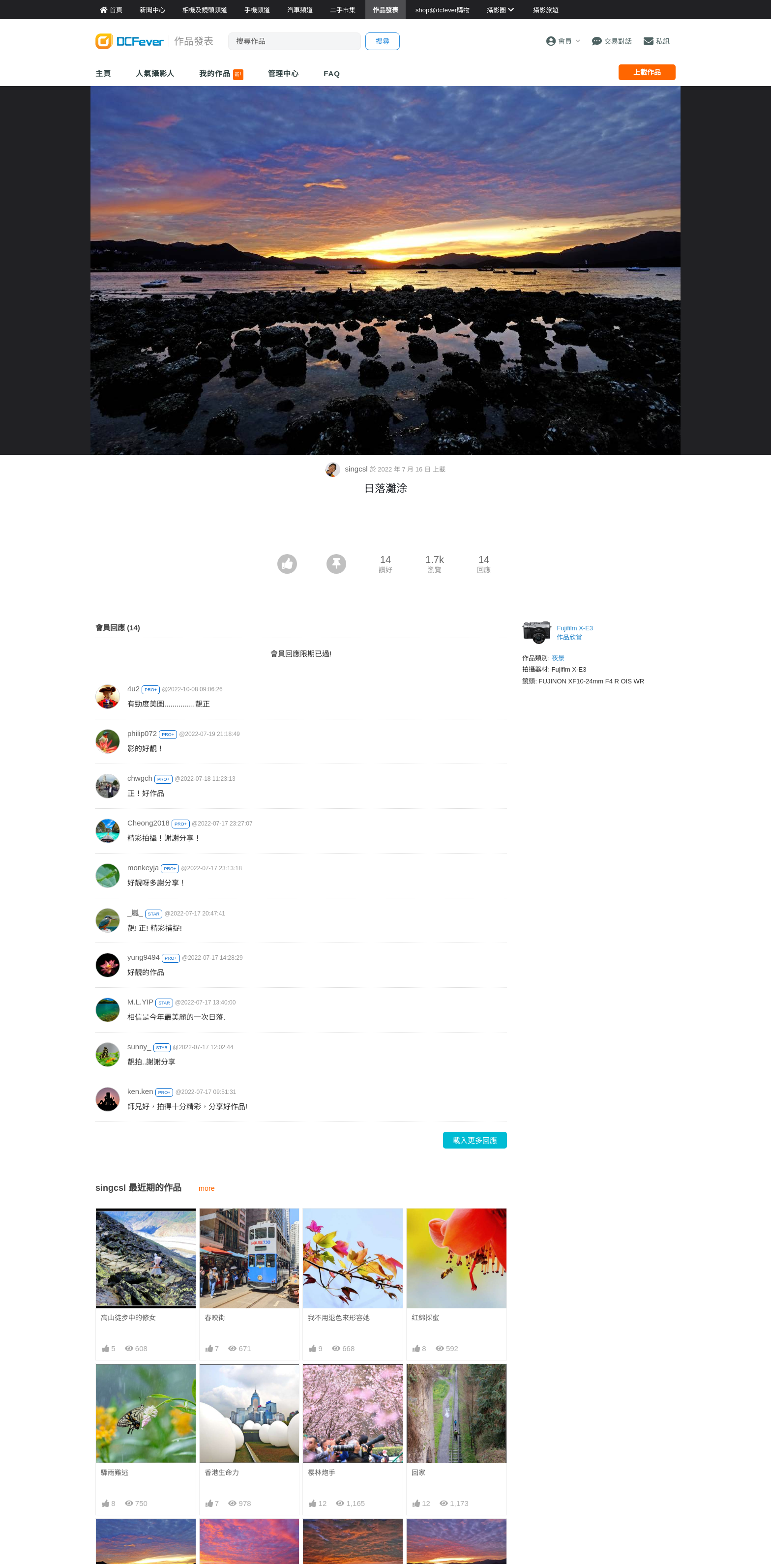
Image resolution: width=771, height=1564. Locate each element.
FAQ (332, 73)
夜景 (558, 658)
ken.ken (140, 1091)
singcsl (347, 469)
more (207, 1188)
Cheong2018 (148, 823)
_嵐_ (135, 913)
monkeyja (143, 867)
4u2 (133, 688)
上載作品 (647, 72)
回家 (418, 1472)
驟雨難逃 (114, 1472)
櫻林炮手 (321, 1472)
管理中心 (283, 73)
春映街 (215, 1318)
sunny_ (139, 1046)
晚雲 (418, 1536)
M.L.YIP (140, 1002)
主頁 (103, 73)
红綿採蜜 (425, 1318)
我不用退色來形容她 (339, 1318)
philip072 (142, 733)
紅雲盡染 (321, 1536)
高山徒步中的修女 (128, 1318)
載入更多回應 (475, 1140)
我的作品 (221, 74)
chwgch (139, 778)
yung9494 (143, 957)
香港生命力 (222, 1472)
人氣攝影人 (155, 73)
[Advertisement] (385, 527)
